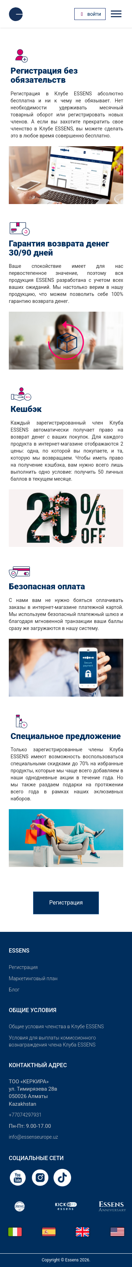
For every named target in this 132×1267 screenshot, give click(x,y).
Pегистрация (23, 967)
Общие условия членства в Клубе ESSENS (56, 1026)
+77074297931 (25, 1115)
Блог (14, 989)
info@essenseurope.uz (33, 1137)
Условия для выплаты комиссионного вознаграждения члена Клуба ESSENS (52, 1041)
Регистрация (66, 902)
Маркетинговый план (33, 978)
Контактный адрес (38, 1065)
